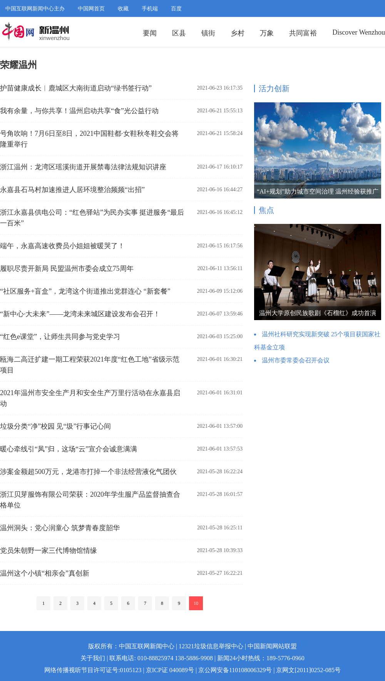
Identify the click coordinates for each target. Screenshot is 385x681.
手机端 (150, 9)
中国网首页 (91, 9)
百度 (176, 9)
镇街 (208, 33)
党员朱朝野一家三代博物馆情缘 (48, 550)
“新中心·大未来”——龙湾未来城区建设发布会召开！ (80, 314)
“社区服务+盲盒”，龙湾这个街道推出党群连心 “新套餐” (85, 291)
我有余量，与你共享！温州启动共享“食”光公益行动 (79, 111)
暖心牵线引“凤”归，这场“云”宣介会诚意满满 (68, 449)
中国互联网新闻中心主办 (35, 9)
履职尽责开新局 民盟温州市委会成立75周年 (67, 268)
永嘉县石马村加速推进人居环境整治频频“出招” (72, 190)
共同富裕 (303, 33)
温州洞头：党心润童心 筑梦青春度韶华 (60, 528)
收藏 (123, 9)
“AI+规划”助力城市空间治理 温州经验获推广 (317, 191)
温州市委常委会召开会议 (296, 360)
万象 (267, 33)
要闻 (150, 33)
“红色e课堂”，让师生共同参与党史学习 (60, 336)
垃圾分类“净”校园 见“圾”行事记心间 (55, 426)
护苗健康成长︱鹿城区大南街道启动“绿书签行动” (76, 88)
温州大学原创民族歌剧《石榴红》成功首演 (317, 313)
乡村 (237, 33)
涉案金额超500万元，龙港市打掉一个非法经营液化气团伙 (88, 472)
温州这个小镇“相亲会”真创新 (44, 573)
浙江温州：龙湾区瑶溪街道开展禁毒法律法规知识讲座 (83, 167)
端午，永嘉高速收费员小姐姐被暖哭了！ (62, 246)
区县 (179, 33)
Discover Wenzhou (358, 32)
